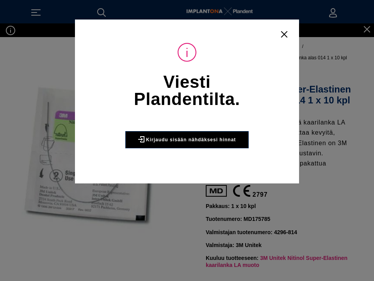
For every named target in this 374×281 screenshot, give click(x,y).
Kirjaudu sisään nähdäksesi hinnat (187, 139)
